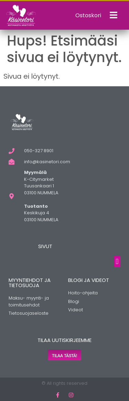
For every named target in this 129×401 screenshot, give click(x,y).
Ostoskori (88, 15)
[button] (117, 261)
